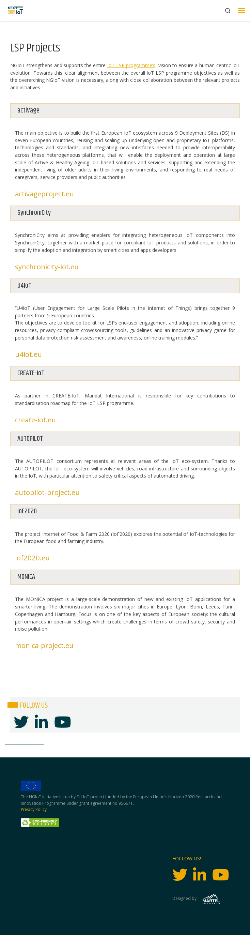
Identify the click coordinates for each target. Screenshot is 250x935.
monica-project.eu (44, 645)
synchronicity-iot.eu (47, 266)
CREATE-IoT (30, 373)
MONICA (26, 577)
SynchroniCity (34, 213)
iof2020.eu (32, 557)
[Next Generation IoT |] (15, 10)
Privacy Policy (34, 809)
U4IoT (24, 286)
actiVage (28, 110)
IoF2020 (27, 511)
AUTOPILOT (30, 439)
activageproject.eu (44, 193)
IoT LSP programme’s (131, 65)
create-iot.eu (35, 419)
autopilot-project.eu (47, 492)
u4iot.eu (28, 354)
